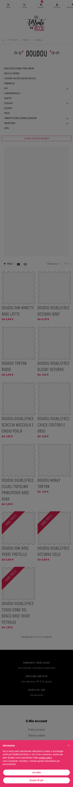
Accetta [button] (36, 772)
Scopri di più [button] (36, 780)
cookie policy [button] (45, 757)
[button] (68, 745)
